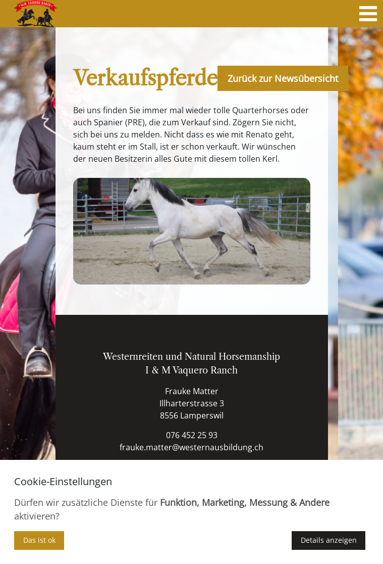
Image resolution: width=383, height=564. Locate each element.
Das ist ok (39, 540)
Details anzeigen (329, 540)
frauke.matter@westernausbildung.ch (191, 447)
